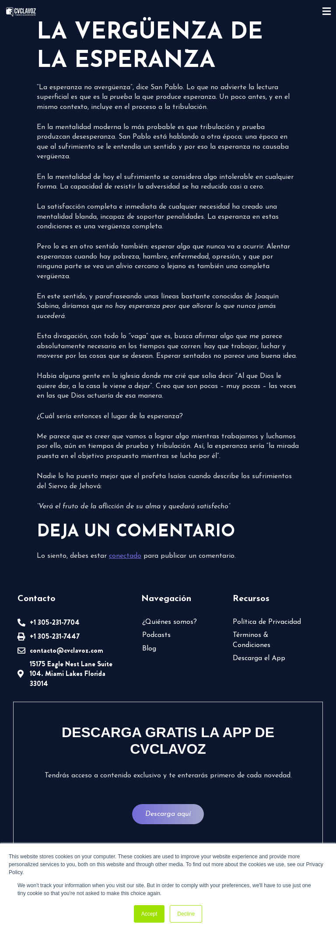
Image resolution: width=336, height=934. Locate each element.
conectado (125, 556)
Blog (149, 648)
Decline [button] (186, 914)
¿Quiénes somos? (169, 622)
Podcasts (156, 635)
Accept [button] (149, 914)
